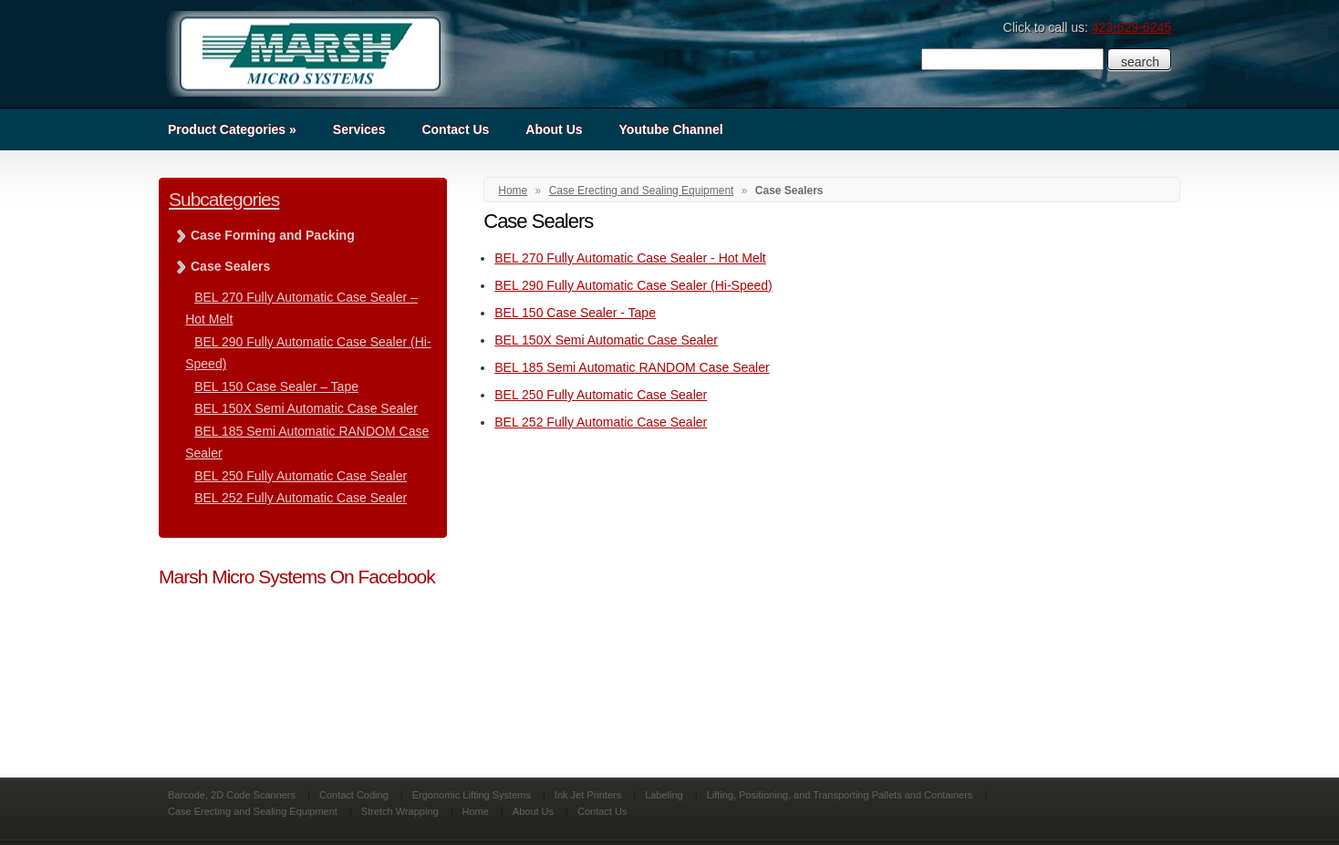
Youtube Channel (671, 129)
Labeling (664, 794)
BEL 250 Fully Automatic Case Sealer (600, 394)
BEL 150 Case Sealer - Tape (575, 312)
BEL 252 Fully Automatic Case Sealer (600, 422)
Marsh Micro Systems (309, 54)
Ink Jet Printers (588, 794)
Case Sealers (230, 266)
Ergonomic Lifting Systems (471, 794)
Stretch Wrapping (400, 811)
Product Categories (232, 129)
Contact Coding (354, 794)
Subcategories (224, 199)
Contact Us (455, 129)
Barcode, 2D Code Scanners (232, 794)
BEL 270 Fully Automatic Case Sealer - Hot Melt (630, 258)
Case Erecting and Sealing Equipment (641, 190)
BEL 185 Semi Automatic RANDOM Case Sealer (631, 367)
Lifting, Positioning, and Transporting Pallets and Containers (840, 794)
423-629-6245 (1131, 27)
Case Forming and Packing (273, 235)
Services (359, 129)
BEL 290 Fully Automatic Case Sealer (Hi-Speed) (633, 285)
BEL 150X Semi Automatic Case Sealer (606, 340)
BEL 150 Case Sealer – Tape (276, 386)
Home (512, 190)
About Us (553, 129)
